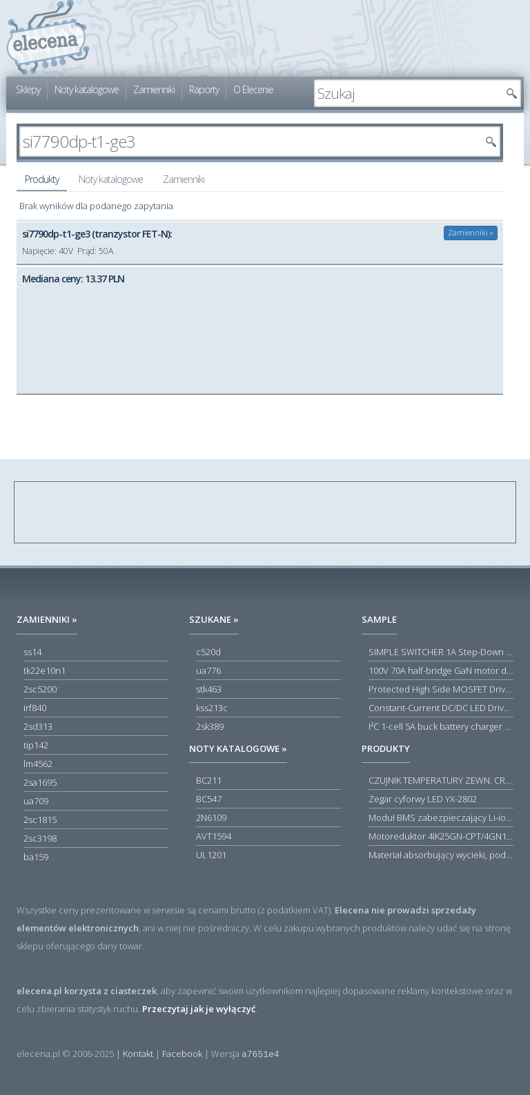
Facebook (182, 1053)
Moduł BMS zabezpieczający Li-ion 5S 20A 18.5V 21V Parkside (441, 817)
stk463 (209, 689)
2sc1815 (40, 819)
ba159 (35, 857)
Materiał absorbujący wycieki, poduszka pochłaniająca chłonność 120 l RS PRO (441, 855)
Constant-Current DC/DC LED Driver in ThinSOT (441, 707)
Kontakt (138, 1053)
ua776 (208, 670)
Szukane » (214, 619)
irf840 (34, 707)
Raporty (204, 89)
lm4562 (37, 763)
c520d (208, 652)
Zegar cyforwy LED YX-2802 (423, 799)
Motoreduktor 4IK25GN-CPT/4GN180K (441, 836)
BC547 (209, 799)
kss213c (212, 707)
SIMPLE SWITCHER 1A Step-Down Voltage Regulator (441, 652)
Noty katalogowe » (238, 748)
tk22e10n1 (44, 670)
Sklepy (28, 89)
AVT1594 (213, 836)
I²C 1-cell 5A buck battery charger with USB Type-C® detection (441, 726)
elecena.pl (48, 38)
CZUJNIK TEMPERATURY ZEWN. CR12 (441, 780)
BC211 (209, 780)
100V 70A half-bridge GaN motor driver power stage (441, 670)
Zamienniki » (470, 232)
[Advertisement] (265, 513)
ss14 (32, 652)
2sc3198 (40, 838)
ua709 (35, 801)
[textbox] (407, 93)
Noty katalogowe (87, 89)
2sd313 (37, 726)
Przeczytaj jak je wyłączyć (198, 1008)
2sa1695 (40, 782)
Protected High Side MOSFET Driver (441, 689)
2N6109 (211, 817)
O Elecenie (253, 89)
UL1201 (211, 855)
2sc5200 (40, 689)
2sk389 (210, 726)
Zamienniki (154, 89)
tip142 (35, 745)
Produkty (42, 179)
